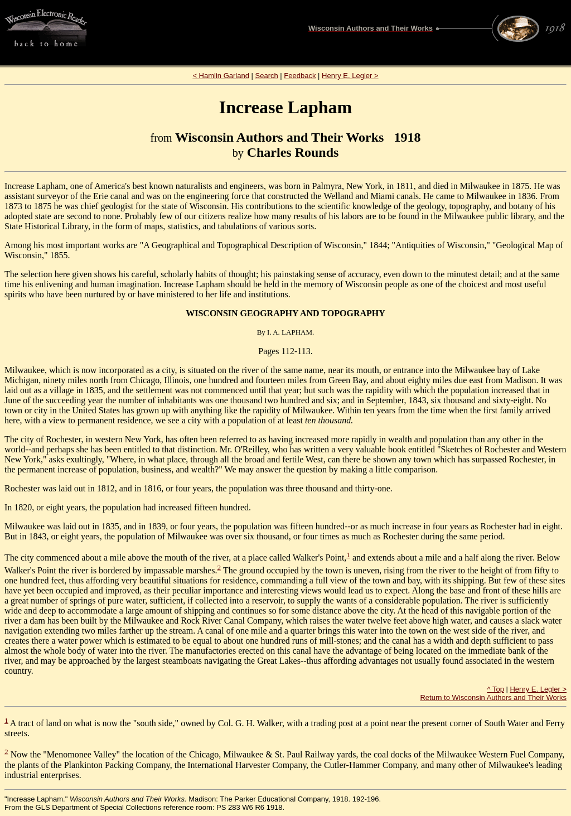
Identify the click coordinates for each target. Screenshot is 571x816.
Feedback (300, 75)
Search (266, 75)
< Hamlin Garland (220, 75)
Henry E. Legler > (350, 75)
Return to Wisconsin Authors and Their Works (493, 697)
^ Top (495, 689)
